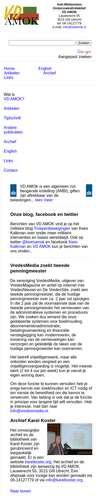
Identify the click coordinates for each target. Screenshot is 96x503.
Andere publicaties (13, 129)
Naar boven (20, 491)
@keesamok (33, 242)
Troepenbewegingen (52, 228)
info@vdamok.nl (74, 27)
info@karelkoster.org (64, 480)
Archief (49, 73)
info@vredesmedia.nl (29, 411)
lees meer (44, 200)
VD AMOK (42, 246)
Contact (11, 170)
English (44, 68)
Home (9, 68)
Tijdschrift (12, 118)
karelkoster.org (38, 462)
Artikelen (12, 73)
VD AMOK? (14, 99)
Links (8, 77)
